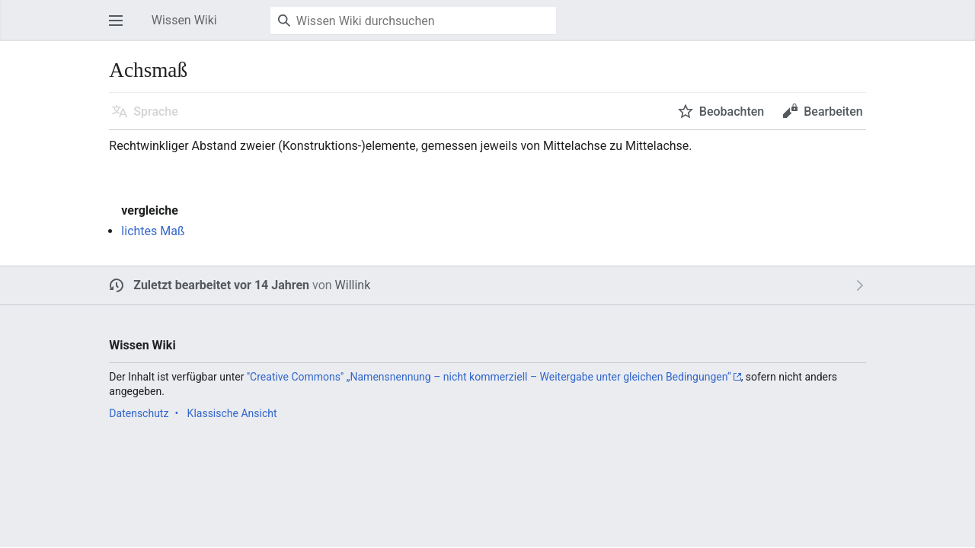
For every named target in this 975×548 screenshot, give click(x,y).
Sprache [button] (155, 111)
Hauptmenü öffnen (120, 28)
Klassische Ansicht (232, 413)
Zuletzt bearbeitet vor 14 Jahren (221, 285)
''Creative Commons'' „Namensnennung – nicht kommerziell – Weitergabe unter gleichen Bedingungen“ (489, 377)
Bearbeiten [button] (833, 111)
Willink (353, 285)
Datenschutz (138, 413)
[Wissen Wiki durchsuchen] (413, 20)
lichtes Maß (152, 231)
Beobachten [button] (731, 111)
